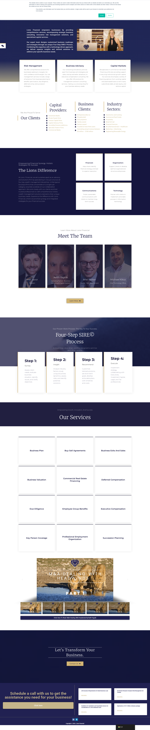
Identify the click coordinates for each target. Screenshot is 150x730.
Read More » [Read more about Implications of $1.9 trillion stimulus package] (120, 715)
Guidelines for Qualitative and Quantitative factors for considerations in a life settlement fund (94, 711)
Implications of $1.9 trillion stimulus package (128, 711)
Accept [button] (102, 15)
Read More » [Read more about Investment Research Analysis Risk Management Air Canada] (120, 701)
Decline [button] (110, 15)
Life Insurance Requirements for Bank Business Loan (94, 695)
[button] (22, 585)
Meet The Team (75, 241)
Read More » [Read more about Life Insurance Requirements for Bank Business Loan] (84, 700)
